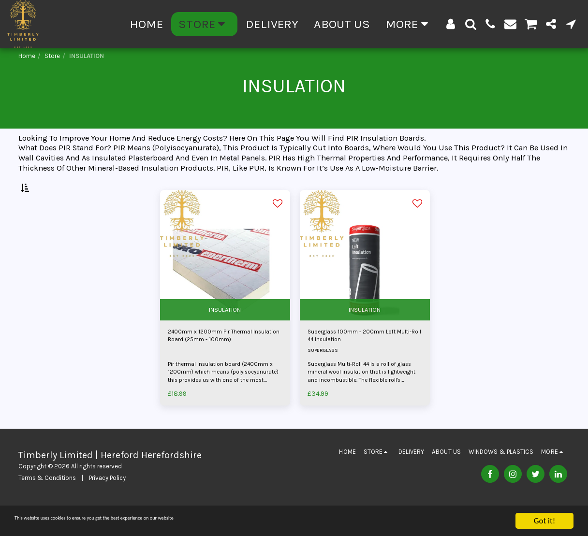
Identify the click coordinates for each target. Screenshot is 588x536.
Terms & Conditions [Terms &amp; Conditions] (47, 504)
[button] (470, 24)
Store (52, 55)
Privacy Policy (107, 504)
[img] (225, 278)
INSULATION (225, 330)
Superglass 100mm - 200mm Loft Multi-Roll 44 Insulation (360, 362)
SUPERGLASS (324, 380)
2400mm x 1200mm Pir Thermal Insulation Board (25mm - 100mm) (213, 363)
